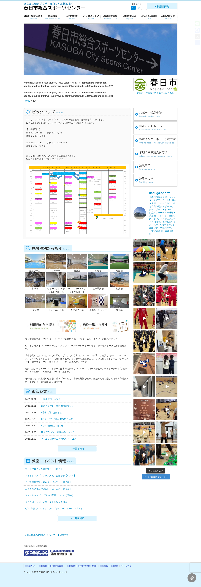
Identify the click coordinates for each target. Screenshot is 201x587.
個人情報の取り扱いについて (41, 535)
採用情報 (161, 6)
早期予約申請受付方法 (156, 154)
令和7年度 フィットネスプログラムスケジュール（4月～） (54, 508)
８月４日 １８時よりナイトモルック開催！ (47, 502)
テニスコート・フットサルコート (77, 288)
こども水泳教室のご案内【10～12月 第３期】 (48, 488)
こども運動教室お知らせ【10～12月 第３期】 (48, 482)
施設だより (146, 180)
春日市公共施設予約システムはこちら (155, 93)
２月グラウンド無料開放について (57, 406)
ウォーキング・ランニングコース (56, 288)
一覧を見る (77, 448)
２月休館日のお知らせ (52, 399)
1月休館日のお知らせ (51, 412)
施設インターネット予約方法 (157, 141)
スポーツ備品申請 (150, 114)
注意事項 (147, 167)
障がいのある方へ (152, 127)
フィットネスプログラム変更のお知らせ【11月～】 (50, 475)
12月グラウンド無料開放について (57, 432)
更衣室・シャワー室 (98, 309)
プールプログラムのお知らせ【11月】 (60, 439)
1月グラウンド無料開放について (57, 419)
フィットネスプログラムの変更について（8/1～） (49, 495)
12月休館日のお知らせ (52, 425)
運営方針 (64, 535)
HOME (27, 101)
